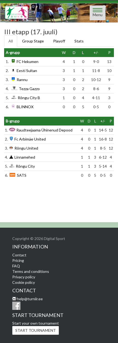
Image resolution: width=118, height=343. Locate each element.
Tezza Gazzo (29, 88)
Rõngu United (26, 148)
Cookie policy (23, 282)
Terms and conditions (30, 271)
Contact (19, 255)
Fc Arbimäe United (30, 139)
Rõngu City (25, 166)
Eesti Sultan (27, 70)
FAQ (16, 266)
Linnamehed (24, 157)
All (10, 41)
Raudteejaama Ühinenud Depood (44, 130)
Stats (79, 41)
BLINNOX (25, 106)
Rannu (22, 79)
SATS (21, 175)
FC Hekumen (27, 61)
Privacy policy (23, 277)
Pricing (18, 260)
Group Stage (33, 41)
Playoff (59, 41)
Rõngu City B (29, 97)
